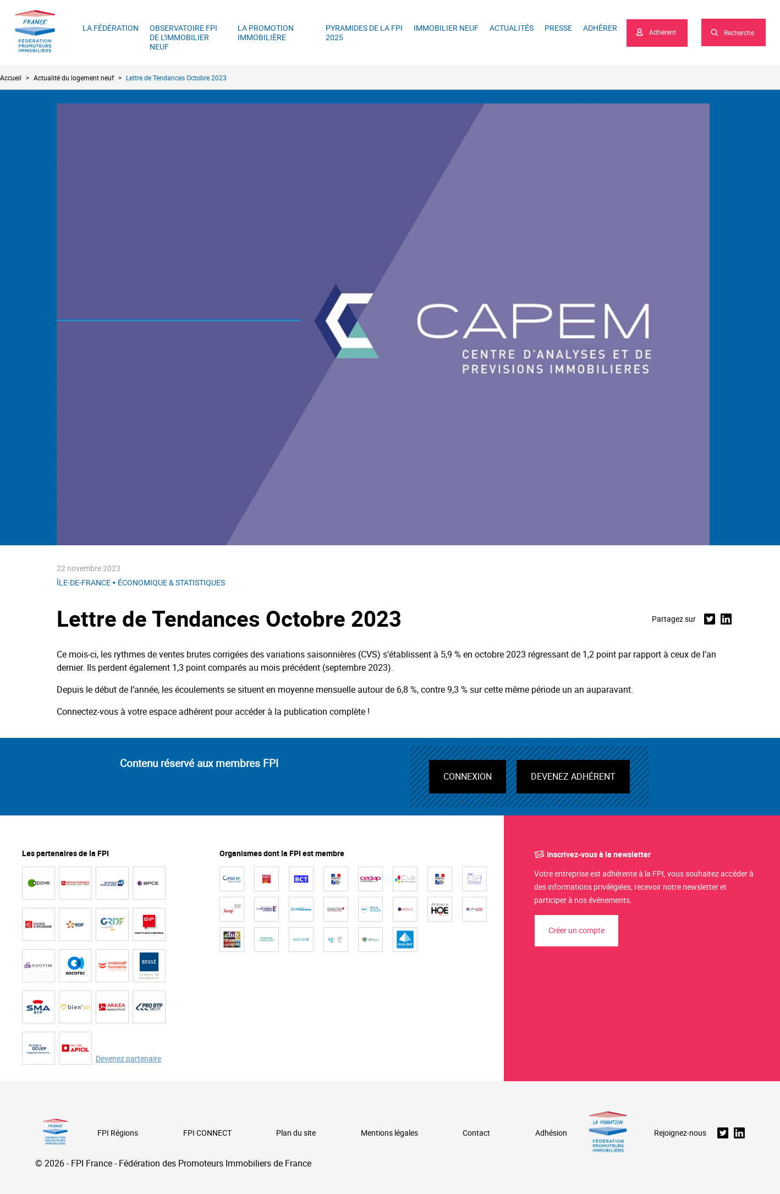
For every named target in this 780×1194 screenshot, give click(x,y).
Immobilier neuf (446, 28)
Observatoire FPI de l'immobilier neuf (183, 37)
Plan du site (296, 1133)
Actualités (512, 28)
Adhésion (551, 1133)
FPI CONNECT (207, 1133)
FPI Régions (117, 1133)
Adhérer (600, 28)
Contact (476, 1133)
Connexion (467, 776)
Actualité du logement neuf (74, 77)
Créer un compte (576, 930)
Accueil (10, 77)
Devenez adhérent (573, 776)
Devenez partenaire (128, 1059)
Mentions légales (389, 1133)
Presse (558, 28)
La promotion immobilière (266, 32)
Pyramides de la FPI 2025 (364, 32)
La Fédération (111, 28)
